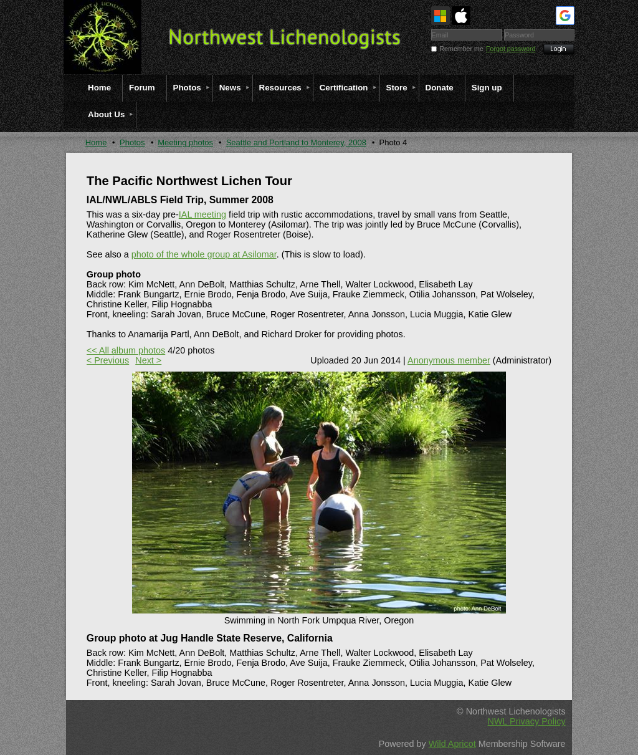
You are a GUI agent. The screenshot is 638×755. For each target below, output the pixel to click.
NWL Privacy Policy (527, 721)
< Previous (108, 360)
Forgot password (510, 48)
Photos (132, 142)
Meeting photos (185, 142)
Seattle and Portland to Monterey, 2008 (296, 142)
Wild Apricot (452, 744)
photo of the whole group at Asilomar (204, 254)
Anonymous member (448, 360)
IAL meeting (202, 214)
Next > (148, 360)
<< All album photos (126, 350)
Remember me (461, 48)
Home (96, 142)
